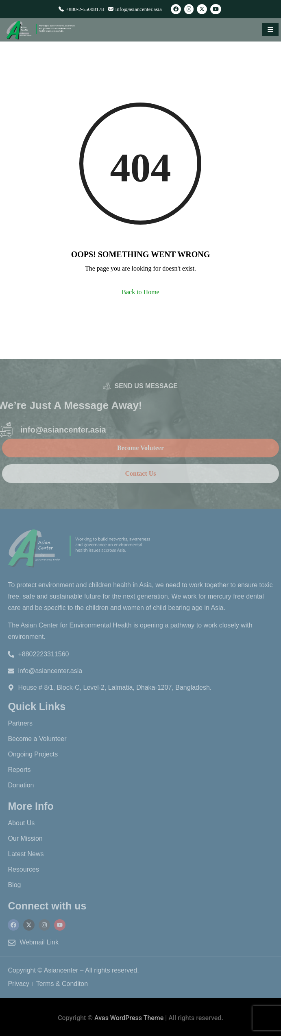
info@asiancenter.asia (135, 9)
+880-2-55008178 (81, 9)
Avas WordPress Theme (128, 1018)
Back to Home (140, 292)
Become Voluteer (140, 447)
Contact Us (140, 473)
